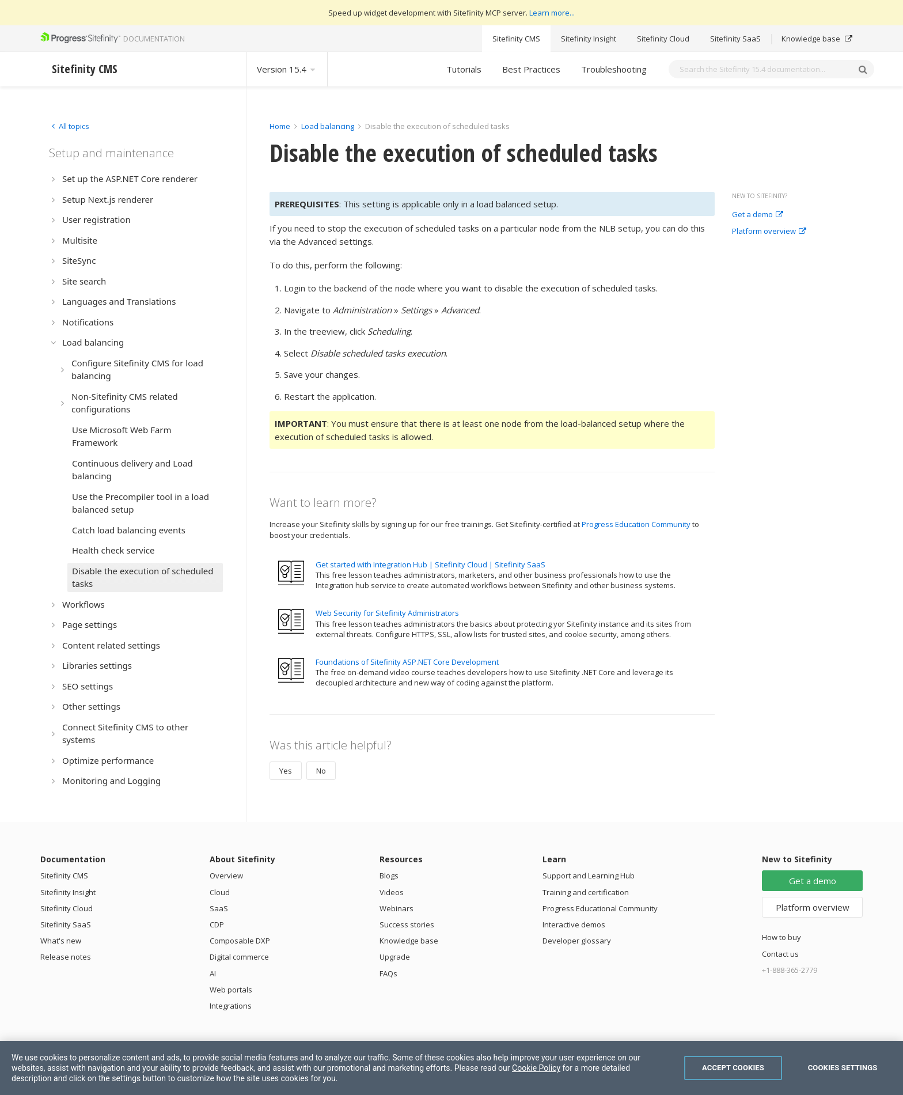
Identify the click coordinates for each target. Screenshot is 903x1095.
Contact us (780, 954)
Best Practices (531, 69)
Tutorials (463, 69)
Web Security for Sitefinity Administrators (387, 613)
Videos (392, 892)
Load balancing (327, 126)
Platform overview (769, 231)
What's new (60, 940)
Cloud (220, 892)
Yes (285, 771)
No (321, 771)
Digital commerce (239, 957)
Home (280, 126)
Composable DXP (240, 940)
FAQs (388, 973)
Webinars (396, 908)
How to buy (781, 937)
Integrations (231, 1006)
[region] (451, 1068)
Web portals (231, 989)
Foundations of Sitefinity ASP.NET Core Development (407, 662)
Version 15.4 (287, 69)
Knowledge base (816, 38)
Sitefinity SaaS (735, 38)
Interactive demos (573, 924)
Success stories (407, 924)
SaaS (219, 908)
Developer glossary (576, 940)
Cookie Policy (536, 1068)
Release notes (65, 957)
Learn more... (552, 12)
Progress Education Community (636, 524)
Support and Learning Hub (588, 875)
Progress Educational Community (600, 908)
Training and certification (585, 892)
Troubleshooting (614, 69)
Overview (226, 875)
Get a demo (757, 214)
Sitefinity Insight (588, 38)
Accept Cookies (733, 1067)
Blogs (389, 875)
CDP (217, 924)
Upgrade (395, 957)
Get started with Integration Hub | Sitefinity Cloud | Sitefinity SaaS (430, 564)
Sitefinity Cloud (663, 38)
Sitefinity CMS (516, 38)
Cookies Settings (843, 1067)
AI (213, 973)
